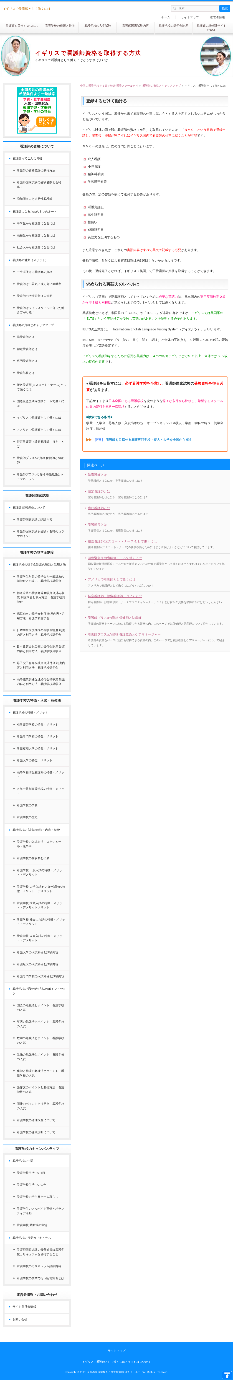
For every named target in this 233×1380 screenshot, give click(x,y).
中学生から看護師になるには (36, 223)
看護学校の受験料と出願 (33, 858)
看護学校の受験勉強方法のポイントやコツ (39, 991)
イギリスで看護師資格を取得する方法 (88, 53)
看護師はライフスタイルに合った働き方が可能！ (40, 310)
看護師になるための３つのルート (35, 211)
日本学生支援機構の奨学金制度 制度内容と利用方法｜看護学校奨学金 (41, 632)
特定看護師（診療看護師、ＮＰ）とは (115, 596)
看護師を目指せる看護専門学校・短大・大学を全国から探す (149, 439)
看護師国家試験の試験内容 (34, 519)
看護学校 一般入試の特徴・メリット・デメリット (39, 873)
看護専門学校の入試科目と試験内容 (40, 976)
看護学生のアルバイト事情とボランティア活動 (40, 1211)
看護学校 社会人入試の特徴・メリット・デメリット (41, 922)
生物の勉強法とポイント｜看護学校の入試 (40, 1057)
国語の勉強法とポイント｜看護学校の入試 (40, 1008)
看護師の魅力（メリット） (30, 260)
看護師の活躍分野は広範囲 (34, 296)
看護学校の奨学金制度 (173, 25)
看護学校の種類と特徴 (60, 25)
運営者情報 (217, 17)
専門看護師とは (99, 508)
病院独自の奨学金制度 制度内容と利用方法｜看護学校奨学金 (41, 616)
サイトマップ (190, 17)
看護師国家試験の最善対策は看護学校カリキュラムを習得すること (40, 1252)
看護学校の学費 (27, 805)
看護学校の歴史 (27, 817)
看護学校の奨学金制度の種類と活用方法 (39, 564)
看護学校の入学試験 (97, 25)
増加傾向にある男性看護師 (34, 198)
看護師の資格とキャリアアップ (33, 325)
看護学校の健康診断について (36, 1132)
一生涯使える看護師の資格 (34, 272)
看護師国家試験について (29, 507)
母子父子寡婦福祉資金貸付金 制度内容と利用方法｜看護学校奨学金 (41, 665)
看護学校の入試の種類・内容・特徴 (36, 830)
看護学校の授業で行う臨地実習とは (40, 1278)
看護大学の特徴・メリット (34, 760)
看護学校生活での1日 (31, 1173)
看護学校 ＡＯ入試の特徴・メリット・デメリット (39, 938)
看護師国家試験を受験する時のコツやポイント (40, 534)
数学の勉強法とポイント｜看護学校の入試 (40, 1040)
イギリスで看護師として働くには (39, 417)
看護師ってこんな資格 (27, 158)
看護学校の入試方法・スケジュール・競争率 (39, 844)
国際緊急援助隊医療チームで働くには (115, 558)
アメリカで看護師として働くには (112, 579)
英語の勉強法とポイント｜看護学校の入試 (40, 1024)
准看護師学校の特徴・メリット (37, 724)
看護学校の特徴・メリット (30, 712)
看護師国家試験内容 (135, 25)
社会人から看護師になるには (36, 247)
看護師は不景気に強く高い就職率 (39, 284)
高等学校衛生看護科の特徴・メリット (40, 775)
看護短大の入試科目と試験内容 (37, 964)
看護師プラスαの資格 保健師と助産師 (115, 618)
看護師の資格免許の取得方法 (36, 170)
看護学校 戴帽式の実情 (32, 1225)
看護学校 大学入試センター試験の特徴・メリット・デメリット (41, 889)
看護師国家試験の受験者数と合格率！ (39, 185)
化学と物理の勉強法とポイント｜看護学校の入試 (40, 1073)
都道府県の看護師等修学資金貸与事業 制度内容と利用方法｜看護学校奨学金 (41, 597)
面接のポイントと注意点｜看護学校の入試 (40, 1106)
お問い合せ (20, 1319)
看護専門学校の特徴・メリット (37, 736)
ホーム (165, 17)
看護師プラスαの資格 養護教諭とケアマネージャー (124, 634)
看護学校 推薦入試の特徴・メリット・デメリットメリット (39, 905)
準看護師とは (97, 475)
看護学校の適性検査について (36, 1120)
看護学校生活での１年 (31, 1184)
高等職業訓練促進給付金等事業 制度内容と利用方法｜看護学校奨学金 (41, 682)
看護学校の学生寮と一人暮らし (37, 1196)
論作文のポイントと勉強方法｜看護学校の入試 (40, 1090)
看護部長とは (97, 525)
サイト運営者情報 (24, 1306)
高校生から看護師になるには (36, 235)
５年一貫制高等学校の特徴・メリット (40, 791)
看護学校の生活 (23, 1160)
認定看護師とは (99, 491)
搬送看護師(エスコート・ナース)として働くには (122, 541)
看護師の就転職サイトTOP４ (211, 28)
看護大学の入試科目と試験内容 (37, 952)
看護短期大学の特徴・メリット (37, 748)
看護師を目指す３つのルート (22, 28)
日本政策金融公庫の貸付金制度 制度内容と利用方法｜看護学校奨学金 (41, 649)
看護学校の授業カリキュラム (32, 1238)
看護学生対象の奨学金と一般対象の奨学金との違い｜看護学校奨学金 (40, 579)
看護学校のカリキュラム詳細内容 (39, 1266)
